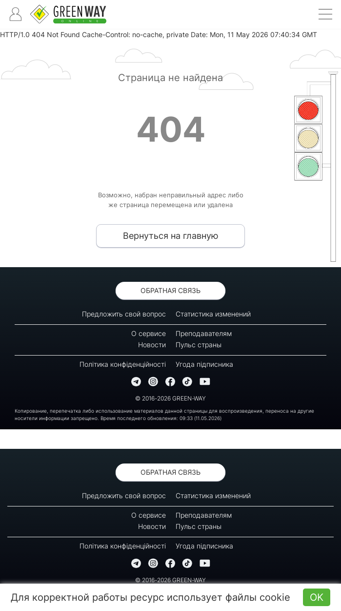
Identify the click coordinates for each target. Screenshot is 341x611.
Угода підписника (204, 364)
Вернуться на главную (171, 236)
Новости (152, 344)
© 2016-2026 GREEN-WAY (170, 398)
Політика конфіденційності (123, 364)
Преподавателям (204, 333)
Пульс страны (198, 344)
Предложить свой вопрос (124, 313)
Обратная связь (170, 290)
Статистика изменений (213, 313)
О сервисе (148, 333)
